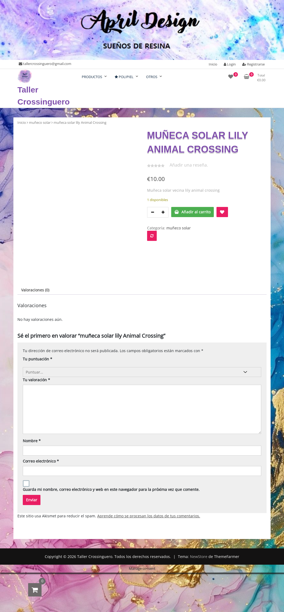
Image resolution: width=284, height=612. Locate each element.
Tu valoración (36, 472)
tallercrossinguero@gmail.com (45, 63)
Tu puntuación (37, 451)
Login (230, 64)
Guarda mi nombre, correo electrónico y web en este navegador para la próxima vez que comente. (111, 582)
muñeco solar (40, 122)
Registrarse (253, 64)
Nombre (32, 533)
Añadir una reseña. (189, 165)
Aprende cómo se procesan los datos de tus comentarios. (148, 608)
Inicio (213, 64)
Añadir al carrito (196, 211)
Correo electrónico (41, 553)
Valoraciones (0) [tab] (35, 383)
